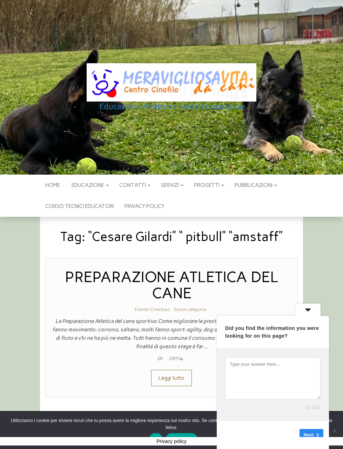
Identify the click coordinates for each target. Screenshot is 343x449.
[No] (334, 430)
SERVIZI (172, 185)
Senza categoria (189, 309)
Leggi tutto (171, 378)
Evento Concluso (151, 309)
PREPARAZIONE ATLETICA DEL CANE (171, 285)
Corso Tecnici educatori (79, 206)
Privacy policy (144, 206)
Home (52, 185)
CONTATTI (134, 185)
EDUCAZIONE (89, 185)
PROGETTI (209, 185)
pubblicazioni (256, 185)
